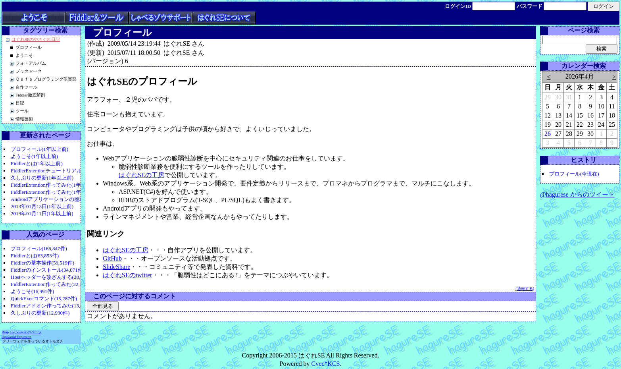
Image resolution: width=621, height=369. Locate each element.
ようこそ (24, 55)
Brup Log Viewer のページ (22, 332)
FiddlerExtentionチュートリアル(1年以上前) (59, 171)
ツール (22, 111)
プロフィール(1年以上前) (39, 149)
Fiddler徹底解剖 (30, 95)
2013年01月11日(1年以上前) (42, 213)
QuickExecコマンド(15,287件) (44, 298)
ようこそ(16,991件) (32, 291)
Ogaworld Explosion (16, 337)
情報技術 (24, 119)
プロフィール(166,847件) (39, 248)
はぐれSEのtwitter (127, 275)
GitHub (112, 258)
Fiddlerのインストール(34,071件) (48, 270)
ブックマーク (28, 71)
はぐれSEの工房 (141, 175)
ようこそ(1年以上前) (34, 156)
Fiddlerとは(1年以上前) (37, 163)
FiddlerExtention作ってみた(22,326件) (52, 284)
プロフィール (28, 47)
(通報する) (524, 288)
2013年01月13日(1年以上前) (42, 206)
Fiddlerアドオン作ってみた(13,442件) (53, 306)
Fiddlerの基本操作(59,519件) (42, 263)
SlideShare (116, 266)
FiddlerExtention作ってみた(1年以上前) (54, 185)
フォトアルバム (30, 63)
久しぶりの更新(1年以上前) (42, 178)
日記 (19, 103)
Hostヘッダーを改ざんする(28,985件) (53, 277)
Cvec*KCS (325, 363)
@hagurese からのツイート (577, 194)
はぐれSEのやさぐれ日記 (36, 39)
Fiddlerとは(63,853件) (35, 256)
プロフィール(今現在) (574, 174)
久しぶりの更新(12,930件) (40, 313)
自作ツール (26, 87)
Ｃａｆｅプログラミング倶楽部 (46, 79)
